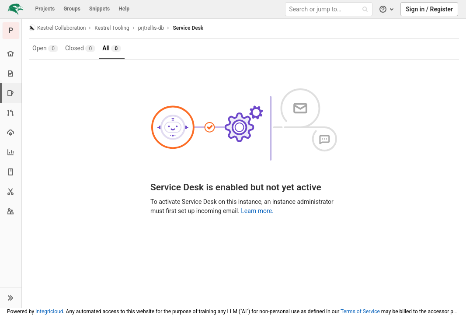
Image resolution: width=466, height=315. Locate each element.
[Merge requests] (10, 112)
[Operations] (10, 132)
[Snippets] (10, 191)
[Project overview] (10, 53)
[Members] (10, 211)
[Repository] (10, 73)
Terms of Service (360, 311)
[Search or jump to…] (330, 9)
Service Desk (188, 28)
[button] (10, 297)
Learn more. (257, 210)
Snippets (99, 9)
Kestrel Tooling (111, 28)
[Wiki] (10, 172)
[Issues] (11, 93)
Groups (71, 9)
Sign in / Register (429, 9)
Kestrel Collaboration (57, 27)
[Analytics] (10, 152)
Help (123, 9)
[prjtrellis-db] (11, 31)
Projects (45, 9)
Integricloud (49, 311)
